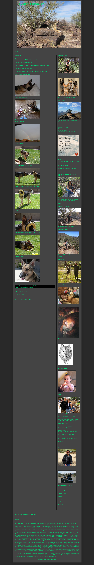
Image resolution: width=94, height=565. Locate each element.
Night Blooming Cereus (43, 546)
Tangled (28, 65)
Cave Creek (50, 527)
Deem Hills (37, 531)
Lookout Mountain (34, 541)
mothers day (33, 543)
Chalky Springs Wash (69, 527)
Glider (22, 533)
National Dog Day (69, 545)
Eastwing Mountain (68, 531)
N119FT (25, 545)
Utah (16, 554)
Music (67, 543)
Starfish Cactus (39, 552)
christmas (25, 529)
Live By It (25, 541)
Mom (77, 542)
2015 (22, 522)
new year (26, 546)
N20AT (35, 545)
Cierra (30, 529)
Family (32, 532)
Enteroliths (77, 531)
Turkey (55, 553)
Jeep (36, 538)
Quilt (24, 549)
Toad (46, 553)
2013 (20, 522)
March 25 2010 (55, 541)
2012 (18, 522)
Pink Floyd (38, 548)
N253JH (39, 545)
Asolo (54, 523)
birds (16, 525)
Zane (52, 556)
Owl (60, 546)
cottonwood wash (52, 529)
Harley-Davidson (56, 535)
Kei (51, 539)
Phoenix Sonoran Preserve (29, 548)
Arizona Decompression (48, 523)
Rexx (44, 549)
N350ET (46, 545)
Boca (48, 525)
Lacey (67, 539)
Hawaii (61, 535)
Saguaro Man (73, 549)
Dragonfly (54, 531)
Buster (46, 526)
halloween (23, 535)
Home (35, 297)
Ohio (51, 546)
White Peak (69, 554)
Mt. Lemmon (58, 543)
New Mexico (21, 546)
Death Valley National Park (24, 531)
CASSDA (33, 527)
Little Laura (21, 541)
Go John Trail (26, 533)
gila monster (76, 532)
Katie (39, 539)
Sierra (65, 550)
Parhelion (66, 546)
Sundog (46, 552)
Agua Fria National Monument (71, 522)
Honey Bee (29, 536)
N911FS (61, 545)
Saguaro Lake (67, 549)
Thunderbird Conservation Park (38, 553)
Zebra (55, 556)
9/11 (46, 522)
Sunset (62, 552)
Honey (25, 536)
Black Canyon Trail (28, 525)
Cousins (58, 529)
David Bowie (69, 529)
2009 (16, 522)
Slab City (74, 550)
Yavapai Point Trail (42, 556)
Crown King (62, 529)
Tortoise (52, 553)
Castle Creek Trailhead (40, 527)
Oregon (58, 546)
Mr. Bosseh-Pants (51, 543)
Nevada (16, 546)
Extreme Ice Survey (27, 532)
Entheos (16, 532)
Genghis (67, 532)
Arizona (41, 523)
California (63, 526)
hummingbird (50, 536)
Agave (64, 522)
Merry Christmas (46, 542)
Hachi (19, 535)
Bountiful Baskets (57, 525)
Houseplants (44, 536)
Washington (35, 554)
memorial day (39, 542)
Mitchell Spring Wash (60, 542)
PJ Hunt (53, 548)
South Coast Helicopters (20, 552)
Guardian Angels (69, 533)
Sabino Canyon (58, 549)
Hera (16, 536)
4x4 (35, 522)
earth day (58, 531)
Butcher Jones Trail (52, 526)
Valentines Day (23, 554)
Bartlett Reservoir (71, 523)
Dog (22, 287)
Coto (47, 529)
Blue (37, 525)
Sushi (66, 552)
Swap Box (69, 552)
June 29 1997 (30, 539)
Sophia (77, 550)
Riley (47, 549)
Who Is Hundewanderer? (64, 488)
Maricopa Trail (72, 541)
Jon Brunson (71, 538)
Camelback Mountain (70, 526)
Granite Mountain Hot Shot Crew (41, 533)
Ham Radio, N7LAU (62, 491)
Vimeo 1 (60, 496)
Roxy (49, 549)
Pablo (63, 546)
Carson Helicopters (28, 527)
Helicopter (66, 535)
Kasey (36, 539)
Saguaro (63, 549)
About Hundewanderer (52, 522)
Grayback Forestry (62, 533)
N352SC (54, 545)
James (29, 538)
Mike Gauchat (52, 542)
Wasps (39, 554)
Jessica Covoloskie (41, 538)
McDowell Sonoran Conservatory (25, 542)
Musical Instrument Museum (73, 543)
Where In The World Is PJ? (56, 554)
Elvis (73, 531)
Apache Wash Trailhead (31, 523)
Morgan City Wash (26, 543)
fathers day (36, 532)
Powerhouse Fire (68, 548)
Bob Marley (44, 525)
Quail (21, 549)
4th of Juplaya (31, 522)
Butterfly (58, 526)
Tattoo (77, 552)
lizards (29, 541)
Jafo (19, 538)
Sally (22, 550)
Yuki (50, 556)
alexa (25, 523)
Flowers (41, 532)
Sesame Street (61, 550)
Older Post (51, 297)
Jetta (47, 538)
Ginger (16, 533)
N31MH (42, 545)
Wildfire (73, 554)
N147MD (32, 545)
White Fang (64, 554)
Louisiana (40, 541)
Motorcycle (39, 543)
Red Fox (41, 549)
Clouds (34, 529)
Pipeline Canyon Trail (45, 548)
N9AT (64, 545)
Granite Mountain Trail (53, 533)
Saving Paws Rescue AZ (28, 550)
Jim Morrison (51, 538)
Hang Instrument (34, 535)
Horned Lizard (35, 536)
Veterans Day (30, 554)
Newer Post (18, 297)
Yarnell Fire (36, 556)
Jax (32, 538)
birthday (20, 525)
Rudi (51, 549)
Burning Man (38, 526)
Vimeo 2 (60, 499)
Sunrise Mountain (56, 552)
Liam (16, 541)
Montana (16, 543)
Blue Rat (40, 525)
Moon (20, 543)
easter (62, 531)
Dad (65, 529)
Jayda (34, 538)
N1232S (28, 545)
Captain (22, 527)
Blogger (54, 559)
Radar (29, 549)
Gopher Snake (32, 533)
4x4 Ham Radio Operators (41, 522)
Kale (34, 539)
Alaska (21, 523)
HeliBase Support (62, 493)
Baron (65, 523)
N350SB (50, 545)
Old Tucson (54, 546)
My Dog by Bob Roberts (19, 545)
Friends (54, 532)
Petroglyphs (70, 546)
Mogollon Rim (67, 542)
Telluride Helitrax (19, 553)
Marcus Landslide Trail (64, 541)
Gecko (64, 532)
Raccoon (26, 549)
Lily (18, 541)
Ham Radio (28, 535)
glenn (20, 533)
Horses (39, 536)
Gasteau (61, 532)
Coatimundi (38, 529)
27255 (20, 287)
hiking (19, 536)
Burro (43, 526)
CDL (64, 527)
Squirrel (33, 552)
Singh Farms (69, 550)
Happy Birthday (41, 535)
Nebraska (74, 545)
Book (52, 525)
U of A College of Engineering (63, 553)
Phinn (74, 546)
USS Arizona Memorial (74, 553)
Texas (25, 553)
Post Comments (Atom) (26, 299)
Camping (18, 527)
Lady (70, 539)
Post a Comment (20, 294)
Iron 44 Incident (72, 536)
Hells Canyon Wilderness (74, 535)
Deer (40, 531)
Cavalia (46, 527)
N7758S (57, 545)
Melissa (34, 542)
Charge (74, 527)
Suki (43, 552)
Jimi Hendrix (56, 538)
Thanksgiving (28, 553)
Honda (23, 536)
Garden (57, 532)
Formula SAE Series (48, 532)
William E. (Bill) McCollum (25, 556)
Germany (71, 532)
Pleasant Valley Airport (60, 547)
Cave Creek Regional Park (58, 527)
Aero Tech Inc (59, 522)
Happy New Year (47, 535)
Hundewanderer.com (31, 3)
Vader (18, 554)
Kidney (59, 539)
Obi (49, 546)
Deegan (32, 531)
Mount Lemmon (45, 543)
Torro (49, 553)
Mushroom (63, 543)
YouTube (60, 501)
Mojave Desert (73, 542)
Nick (38, 546)
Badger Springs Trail (60, 523)
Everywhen (21, 532)
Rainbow (31, 287)
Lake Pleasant (75, 539)
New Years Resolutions (32, 546)
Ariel (38, 523)
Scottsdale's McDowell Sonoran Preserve (43, 550)
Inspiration (65, 536)
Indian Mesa (55, 536)
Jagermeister (26, 287)
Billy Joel (77, 523)
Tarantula (74, 552)
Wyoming (31, 556)
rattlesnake (37, 549)
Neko (78, 545)
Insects (60, 536)
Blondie (34, 525)
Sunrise (50, 552)
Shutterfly (60, 504)
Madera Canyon (47, 541)
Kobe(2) (64, 539)
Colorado (43, 529)
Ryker (54, 549)
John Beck (61, 538)
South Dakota (28, 552)
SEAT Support (55, 550)
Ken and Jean (54, 539)
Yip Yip (47, 556)
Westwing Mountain (45, 554)
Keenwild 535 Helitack (45, 539)
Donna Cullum (48, 531)
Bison (23, 525)
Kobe (62, 539)
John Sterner (66, 538)
